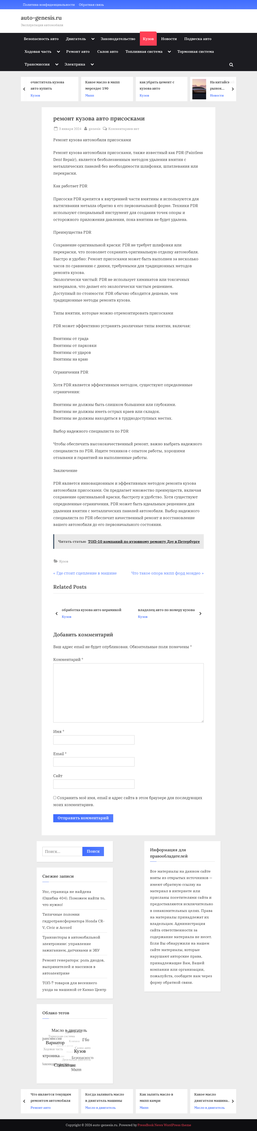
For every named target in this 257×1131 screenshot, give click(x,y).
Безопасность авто (41, 38)
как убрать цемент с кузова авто (158, 85)
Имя (58, 731)
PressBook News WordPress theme (164, 1125)
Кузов (148, 38)
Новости (169, 38)
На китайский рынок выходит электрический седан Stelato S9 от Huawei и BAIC (224, 86)
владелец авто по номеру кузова (166, 609)
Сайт (58, 775)
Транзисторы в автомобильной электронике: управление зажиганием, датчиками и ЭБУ (71, 944)
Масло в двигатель (101, 1107)
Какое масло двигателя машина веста (212, 1098)
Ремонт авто (78, 51)
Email (60, 753)
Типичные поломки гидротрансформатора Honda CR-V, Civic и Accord (73, 921)
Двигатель (76, 38)
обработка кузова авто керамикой (91, 609)
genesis (94, 128)
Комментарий (68, 659)
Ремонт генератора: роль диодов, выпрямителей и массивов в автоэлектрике (73, 967)
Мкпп (90, 95)
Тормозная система (195, 51)
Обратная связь (91, 4)
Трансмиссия (37, 64)
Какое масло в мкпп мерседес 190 (103, 85)
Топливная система (144, 51)
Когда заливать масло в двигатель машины (105, 1097)
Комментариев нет (123, 129)
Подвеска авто (197, 38)
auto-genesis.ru (41, 17)
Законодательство (118, 38)
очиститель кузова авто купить (48, 85)
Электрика (75, 64)
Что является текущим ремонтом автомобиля (51, 1097)
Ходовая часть (38, 51)
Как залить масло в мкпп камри (157, 1097)
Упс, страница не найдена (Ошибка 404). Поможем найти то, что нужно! (73, 898)
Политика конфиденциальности (49, 4)
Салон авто (107, 51)
